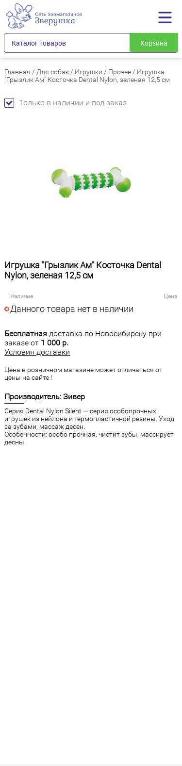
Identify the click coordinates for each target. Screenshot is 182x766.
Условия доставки (37, 352)
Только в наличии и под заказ (65, 102)
